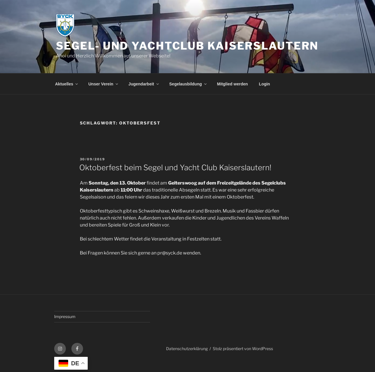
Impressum (64, 316)
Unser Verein (103, 84)
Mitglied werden (232, 84)
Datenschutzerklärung (187, 348)
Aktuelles (67, 84)
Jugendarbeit (144, 84)
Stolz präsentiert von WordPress (243, 348)
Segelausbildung (188, 84)
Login (264, 84)
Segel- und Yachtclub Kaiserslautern (187, 45)
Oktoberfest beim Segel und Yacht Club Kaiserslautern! (175, 167)
